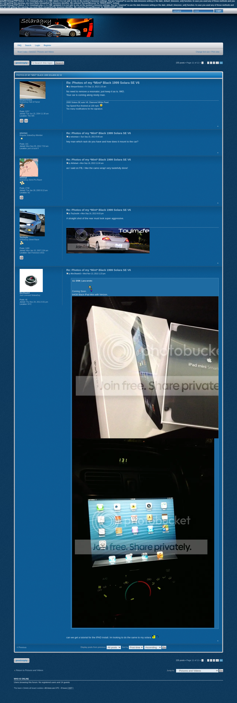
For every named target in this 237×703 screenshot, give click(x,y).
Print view (215, 52)
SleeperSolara (77, 87)
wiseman (75, 137)
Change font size (203, 52)
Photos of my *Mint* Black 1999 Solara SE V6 (39, 75)
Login (37, 45)
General (32, 52)
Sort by (132, 647)
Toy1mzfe (75, 214)
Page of (192, 63)
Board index (22, 52)
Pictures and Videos (45, 52)
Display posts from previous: (101, 647)
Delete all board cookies (33, 688)
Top (218, 126)
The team (18, 688)
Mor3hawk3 (76, 274)
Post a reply (21, 63)
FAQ (19, 45)
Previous (22, 647)
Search (28, 45)
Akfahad (74, 163)
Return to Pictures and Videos (29, 670)
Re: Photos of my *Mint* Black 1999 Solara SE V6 (102, 83)
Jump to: (171, 670)
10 (217, 63)
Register (47, 45)
